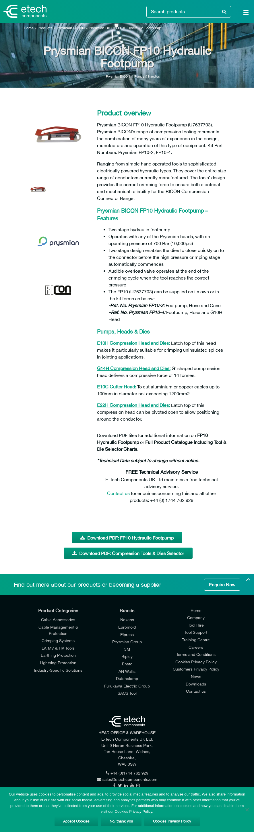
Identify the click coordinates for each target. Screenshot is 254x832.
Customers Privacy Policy (196, 669)
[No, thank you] (247, 809)
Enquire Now (222, 584)
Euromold (127, 627)
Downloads (196, 683)
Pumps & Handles (147, 76)
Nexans (127, 619)
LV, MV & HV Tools (58, 648)
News (196, 676)
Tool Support (196, 632)
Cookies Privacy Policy (196, 661)
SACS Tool (127, 693)
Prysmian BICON (71, 28)
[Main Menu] (242, 14)
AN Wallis (127, 671)
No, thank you (121, 821)
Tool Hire (196, 625)
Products (45, 28)
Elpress (127, 634)
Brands (127, 610)
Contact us (118, 493)
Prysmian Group (127, 641)
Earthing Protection (58, 655)
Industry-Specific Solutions (58, 670)
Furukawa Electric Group (127, 685)
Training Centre (196, 639)
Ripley (127, 656)
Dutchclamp (127, 678)
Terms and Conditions (196, 654)
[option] (58, 135)
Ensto (127, 663)
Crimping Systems (58, 640)
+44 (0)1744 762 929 (127, 773)
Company (196, 617)
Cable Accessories (58, 619)
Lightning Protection (58, 662)
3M (127, 649)
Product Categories (58, 610)
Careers (196, 647)
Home (29, 28)
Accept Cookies (76, 821)
